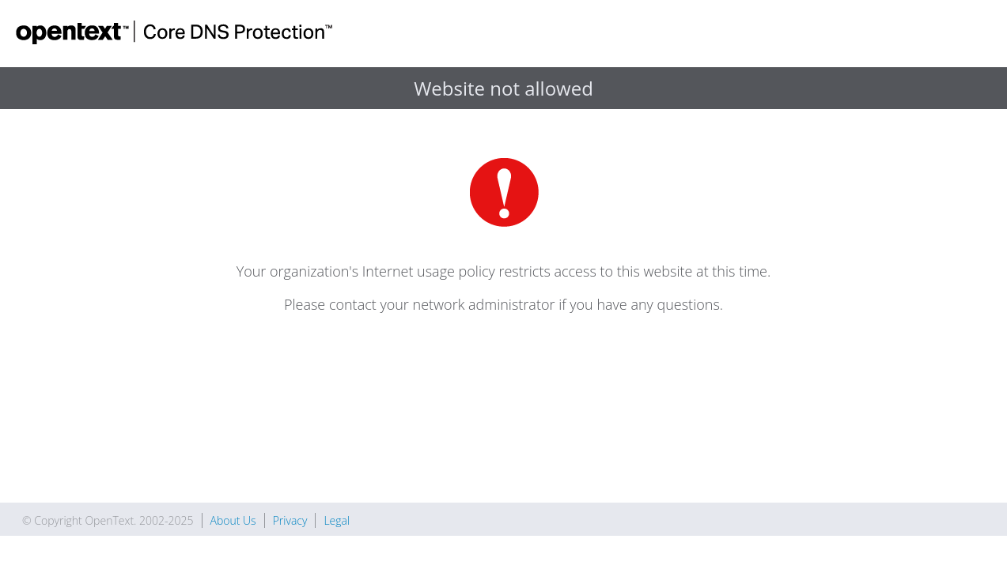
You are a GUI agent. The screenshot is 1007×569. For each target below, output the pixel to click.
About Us (233, 520)
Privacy (290, 520)
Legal (337, 520)
